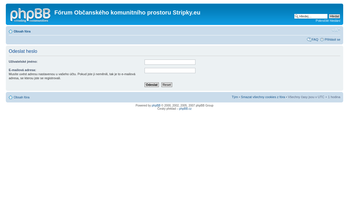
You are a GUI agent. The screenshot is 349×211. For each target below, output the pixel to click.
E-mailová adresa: (22, 70)
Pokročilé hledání (328, 20)
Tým (235, 97)
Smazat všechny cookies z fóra (263, 97)
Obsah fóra (22, 31)
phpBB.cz (185, 108)
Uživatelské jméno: (23, 61)
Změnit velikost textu (336, 30)
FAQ (315, 39)
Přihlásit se (332, 39)
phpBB (156, 105)
